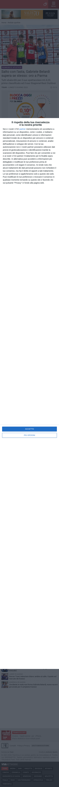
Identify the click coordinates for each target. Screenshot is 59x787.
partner (22, 129)
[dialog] (29, 393)
